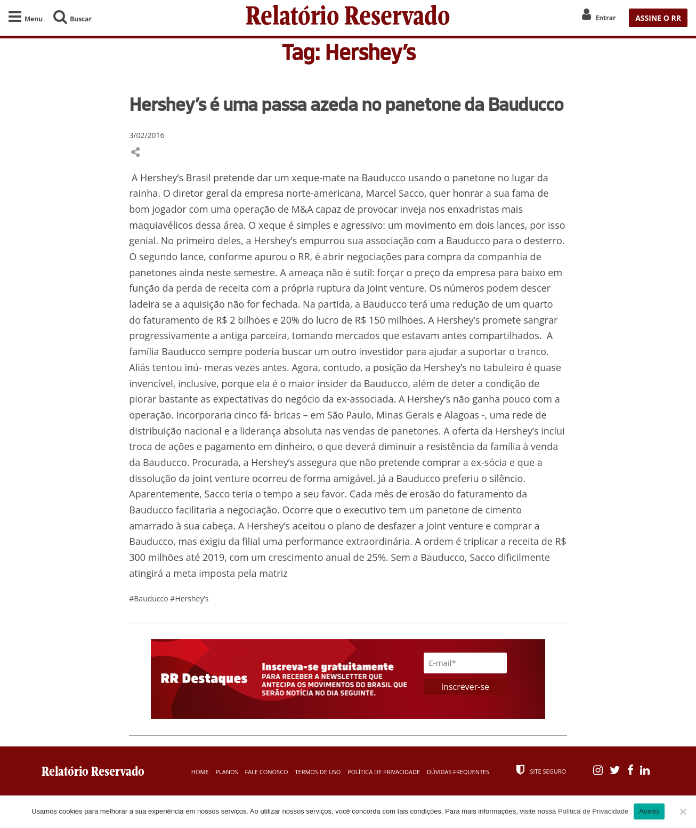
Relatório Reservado (348, 17)
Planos (226, 772)
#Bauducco (149, 598)
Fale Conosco (266, 772)
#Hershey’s (189, 598)
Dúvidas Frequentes (458, 772)
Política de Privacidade (383, 772)
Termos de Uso (318, 772)
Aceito (649, 811)
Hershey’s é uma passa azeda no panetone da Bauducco (346, 104)
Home (200, 772)
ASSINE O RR (658, 18)
